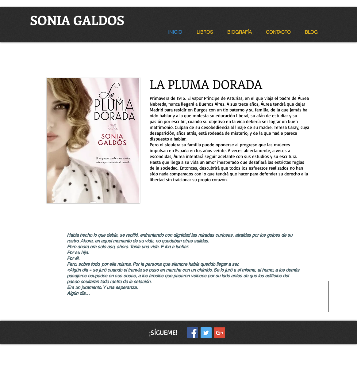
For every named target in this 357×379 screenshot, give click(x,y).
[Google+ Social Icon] (219, 332)
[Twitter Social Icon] (206, 332)
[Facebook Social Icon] (192, 332)
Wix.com (207, 348)
